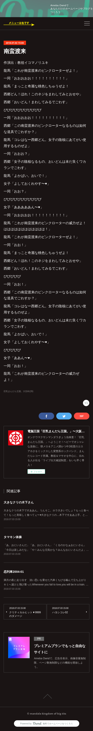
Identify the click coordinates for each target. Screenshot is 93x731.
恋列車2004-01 (14, 571)
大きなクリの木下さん (19, 502)
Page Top (46, 696)
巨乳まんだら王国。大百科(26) (18, 391)
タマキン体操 (13, 537)
